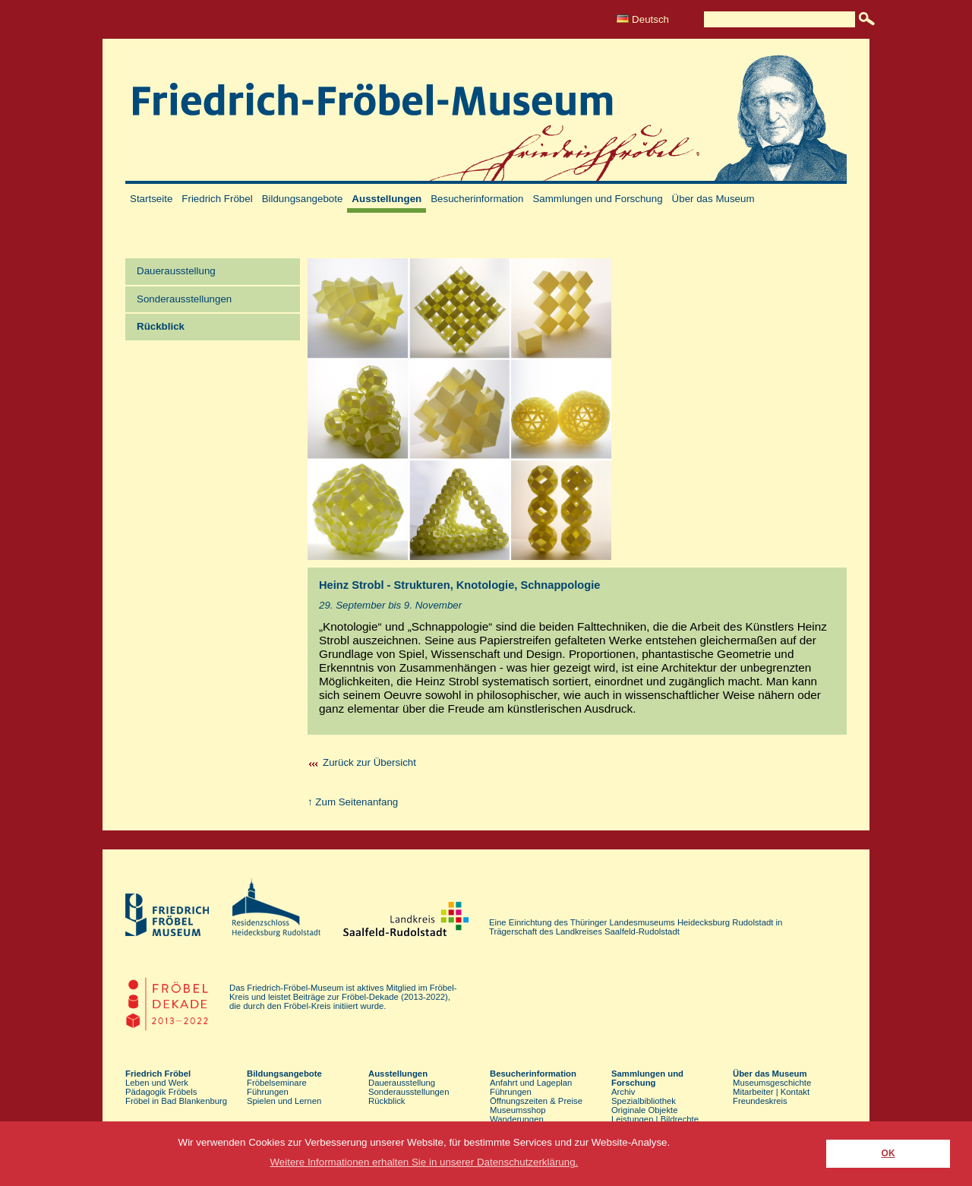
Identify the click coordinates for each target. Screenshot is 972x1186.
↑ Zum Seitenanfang (353, 802)
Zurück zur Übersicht (369, 762)
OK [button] (888, 1153)
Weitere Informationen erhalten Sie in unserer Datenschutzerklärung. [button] (424, 1162)
